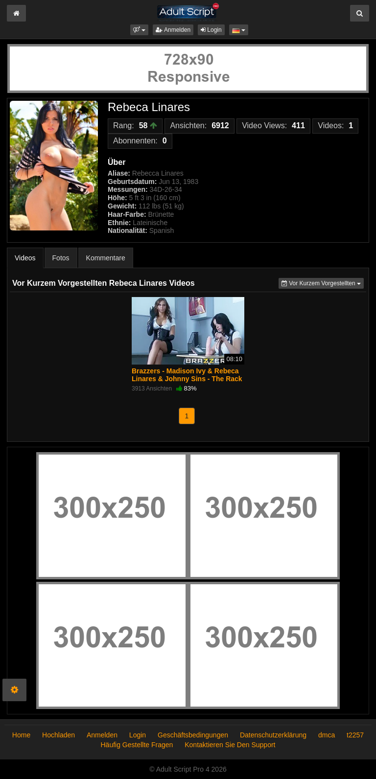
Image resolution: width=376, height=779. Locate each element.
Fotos (61, 258)
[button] (139, 29)
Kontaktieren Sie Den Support (230, 745)
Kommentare (105, 258)
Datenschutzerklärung (273, 735)
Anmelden (173, 29)
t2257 (355, 735)
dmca (326, 735)
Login (211, 29)
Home (21, 735)
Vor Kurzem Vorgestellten (323, 282)
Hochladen (58, 735)
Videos (25, 258)
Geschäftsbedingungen (193, 735)
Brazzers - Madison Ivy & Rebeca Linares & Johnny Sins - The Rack (187, 375)
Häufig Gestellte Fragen (137, 745)
